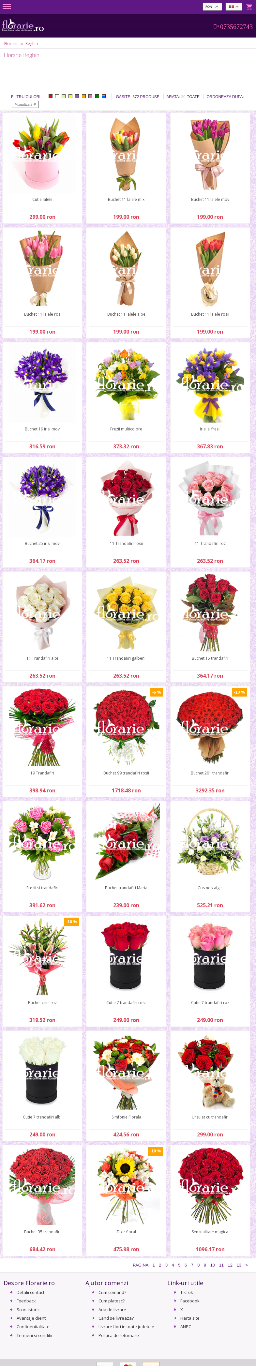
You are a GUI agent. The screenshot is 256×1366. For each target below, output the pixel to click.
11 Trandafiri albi (42, 658)
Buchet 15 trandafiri (210, 658)
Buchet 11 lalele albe (126, 314)
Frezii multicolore (126, 429)
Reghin (31, 43)
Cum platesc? (111, 1301)
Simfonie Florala (126, 1117)
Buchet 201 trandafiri (210, 773)
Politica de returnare (118, 1335)
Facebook (190, 1301)
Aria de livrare (112, 1310)
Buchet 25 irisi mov (42, 543)
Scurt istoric (28, 1310)
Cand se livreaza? (116, 1318)
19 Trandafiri (42, 773)
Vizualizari (23, 104)
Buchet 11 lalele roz (42, 314)
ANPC (185, 1326)
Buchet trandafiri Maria (126, 888)
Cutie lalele (42, 199)
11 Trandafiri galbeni (126, 658)
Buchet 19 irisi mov (42, 429)
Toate (193, 97)
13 (238, 1265)
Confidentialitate (33, 1326)
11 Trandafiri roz (210, 543)
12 (230, 1265)
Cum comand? (112, 1292)
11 (221, 1265)
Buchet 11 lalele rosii (210, 314)
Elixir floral (126, 1232)
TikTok (186, 1292)
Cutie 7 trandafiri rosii (126, 1002)
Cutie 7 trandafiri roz (210, 1002)
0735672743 (236, 26)
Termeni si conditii (34, 1335)
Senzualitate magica (210, 1232)
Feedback (26, 1301)
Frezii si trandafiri (42, 888)
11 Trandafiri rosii (126, 543)
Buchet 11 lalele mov (210, 199)
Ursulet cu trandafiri (210, 1117)
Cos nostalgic (210, 888)
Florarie (11, 43)
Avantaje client (31, 1318)
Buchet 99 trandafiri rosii (126, 773)
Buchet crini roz (42, 1002)
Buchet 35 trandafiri (42, 1232)
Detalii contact (30, 1292)
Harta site (190, 1318)
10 (212, 1265)
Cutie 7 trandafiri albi (42, 1117)
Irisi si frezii (210, 429)
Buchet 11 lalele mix (126, 199)
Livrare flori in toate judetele (126, 1326)
